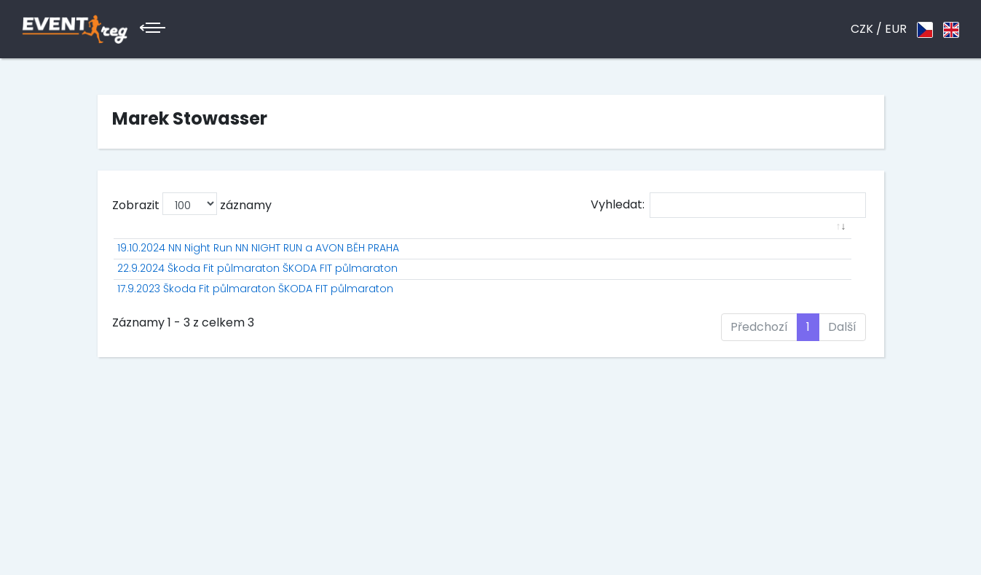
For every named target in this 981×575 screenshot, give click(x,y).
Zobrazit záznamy (192, 203)
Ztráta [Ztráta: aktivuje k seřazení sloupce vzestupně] (776, 242)
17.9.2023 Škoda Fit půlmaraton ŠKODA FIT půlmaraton (255, 334)
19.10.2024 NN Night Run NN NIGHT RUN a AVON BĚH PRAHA (258, 263)
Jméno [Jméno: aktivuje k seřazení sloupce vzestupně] (517, 242)
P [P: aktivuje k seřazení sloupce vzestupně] (425, 242)
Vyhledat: (728, 205)
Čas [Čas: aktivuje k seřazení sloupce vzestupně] (724, 242)
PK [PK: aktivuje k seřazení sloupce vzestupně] (646, 242)
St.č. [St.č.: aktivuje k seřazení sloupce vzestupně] (463, 242)
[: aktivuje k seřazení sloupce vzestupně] (265, 243)
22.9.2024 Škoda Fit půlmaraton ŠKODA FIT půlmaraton (257, 299)
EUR (896, 28)
